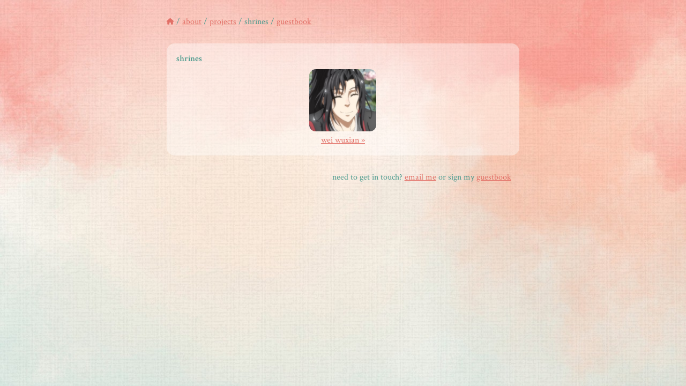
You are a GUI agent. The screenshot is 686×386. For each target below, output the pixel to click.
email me (420, 177)
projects (223, 21)
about (192, 21)
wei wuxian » (342, 134)
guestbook (294, 21)
